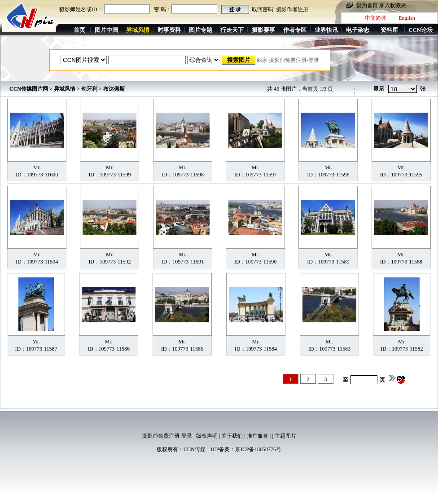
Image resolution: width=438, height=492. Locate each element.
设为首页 (367, 5)
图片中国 (106, 29)
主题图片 (285, 436)
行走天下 (232, 29)
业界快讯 (326, 29)
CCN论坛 (420, 29)
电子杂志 (357, 29)
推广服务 (257, 436)
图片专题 (200, 29)
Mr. (37, 167)
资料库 (389, 29)
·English (406, 18)
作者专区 (295, 29)
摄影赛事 (263, 29)
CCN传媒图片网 (28, 89)
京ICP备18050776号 (258, 449)
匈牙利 (89, 89)
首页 (79, 29)
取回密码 (262, 9)
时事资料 (169, 29)
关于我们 (232, 436)
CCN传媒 (195, 449)
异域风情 (64, 89)
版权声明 (207, 436)
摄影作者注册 (292, 9)
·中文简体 (375, 18)
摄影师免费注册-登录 (167, 436)
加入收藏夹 (392, 5)
